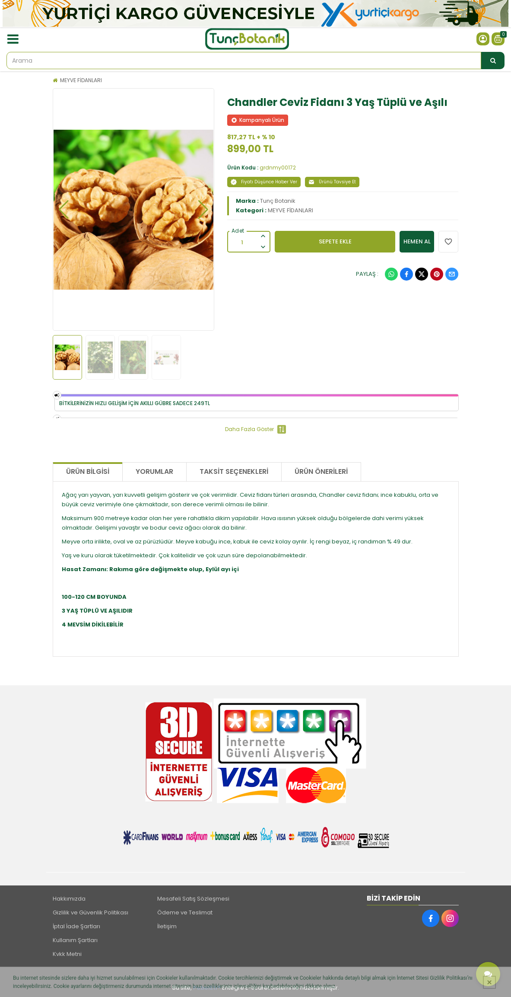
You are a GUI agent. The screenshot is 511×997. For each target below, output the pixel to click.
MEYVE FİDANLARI (81, 80)
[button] (64, 209)
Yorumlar (154, 471)
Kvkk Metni (67, 954)
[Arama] (493, 60)
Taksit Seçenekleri (234, 471)
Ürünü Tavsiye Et (332, 182)
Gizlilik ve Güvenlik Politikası (90, 912)
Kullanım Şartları (75, 940)
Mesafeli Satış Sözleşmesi (193, 899)
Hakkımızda (69, 899)
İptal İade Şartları (76, 926)
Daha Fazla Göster (255, 429)
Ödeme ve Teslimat (185, 912)
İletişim (167, 926)
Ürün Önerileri (321, 471)
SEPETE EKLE (335, 241)
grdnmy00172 (278, 167)
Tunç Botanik (277, 201)
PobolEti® (207, 988)
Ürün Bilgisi (87, 471)
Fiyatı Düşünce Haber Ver (264, 182)
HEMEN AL (417, 241)
